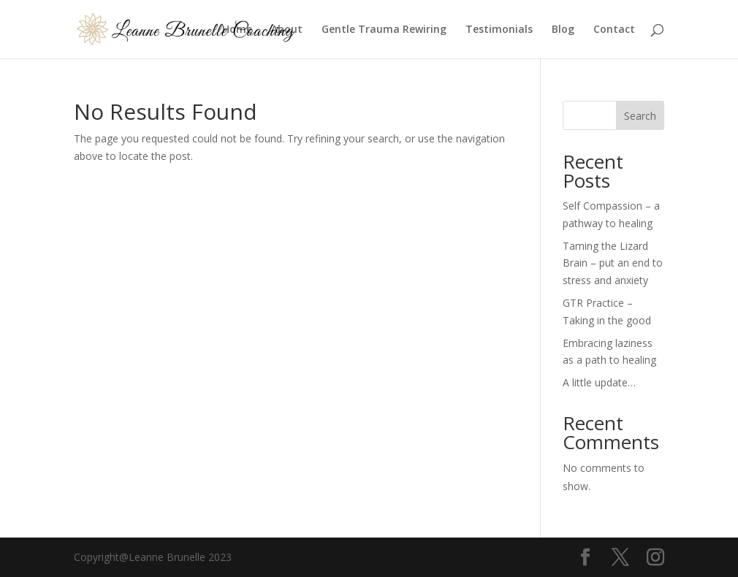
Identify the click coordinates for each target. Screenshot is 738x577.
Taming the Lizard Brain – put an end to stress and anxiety (613, 263)
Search (640, 116)
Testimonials (499, 30)
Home (237, 30)
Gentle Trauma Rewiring (384, 30)
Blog (563, 30)
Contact (614, 30)
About (287, 30)
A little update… (599, 382)
